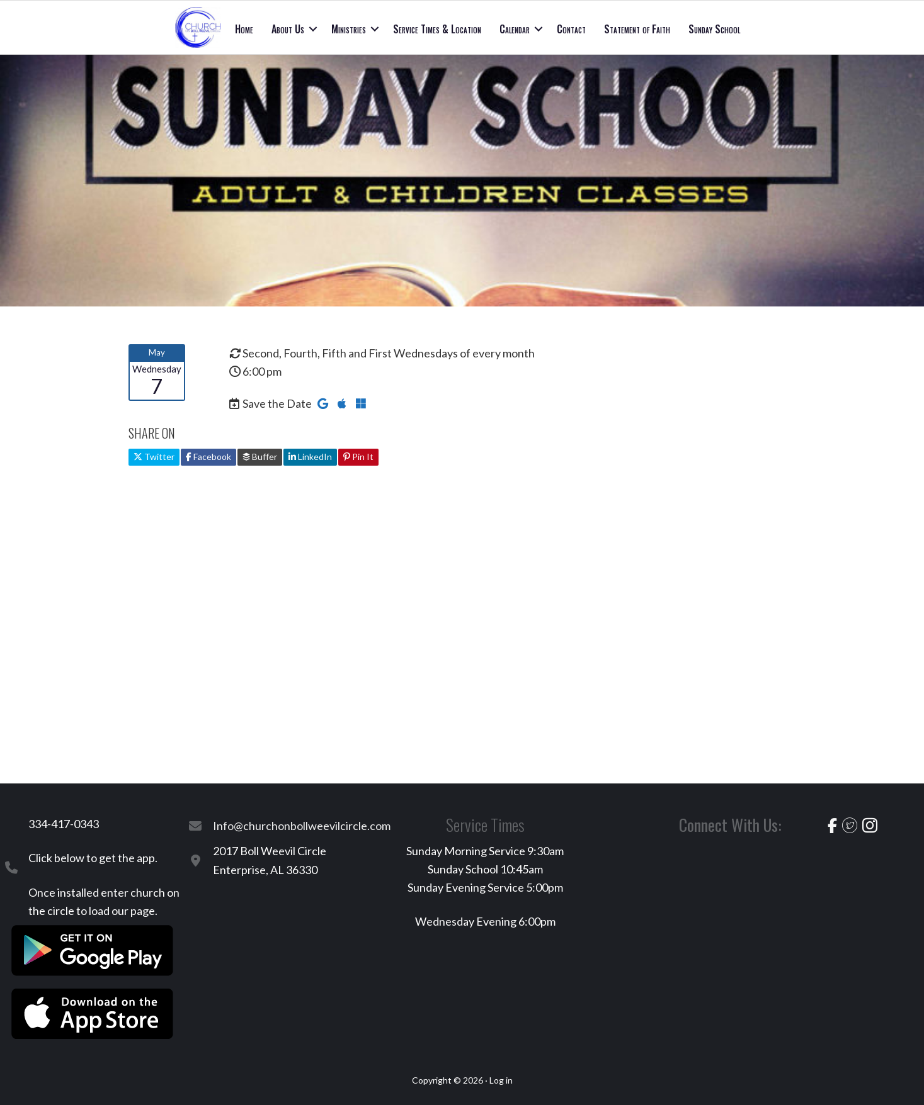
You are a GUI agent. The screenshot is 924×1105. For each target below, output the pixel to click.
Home (244, 28)
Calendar (514, 28)
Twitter (154, 456)
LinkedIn (310, 456)
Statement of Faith (637, 28)
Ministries (348, 28)
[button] (313, 29)
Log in (501, 1080)
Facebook (208, 456)
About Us (287, 28)
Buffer (259, 456)
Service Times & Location (437, 28)
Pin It (358, 456)
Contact (571, 28)
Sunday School (714, 28)
